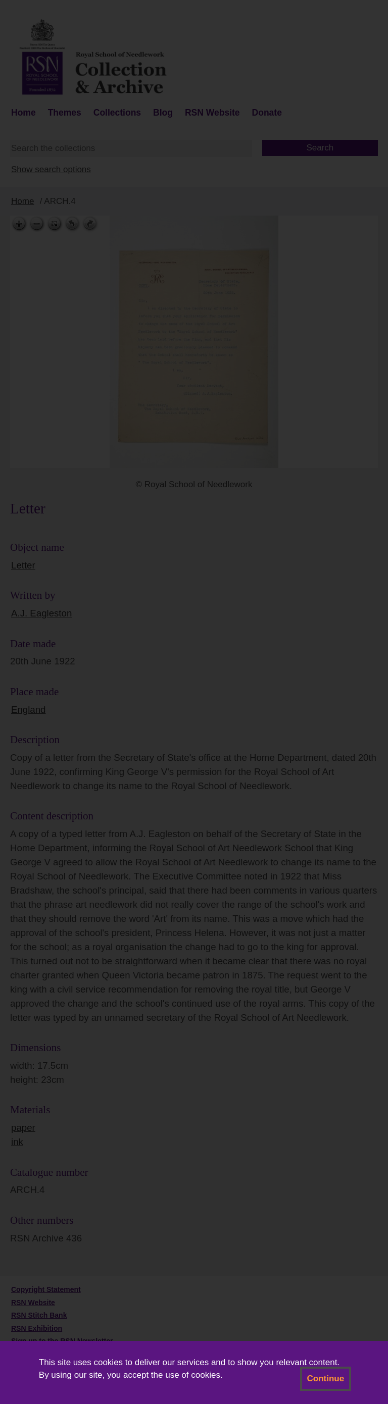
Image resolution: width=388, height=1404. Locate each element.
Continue (326, 1378)
